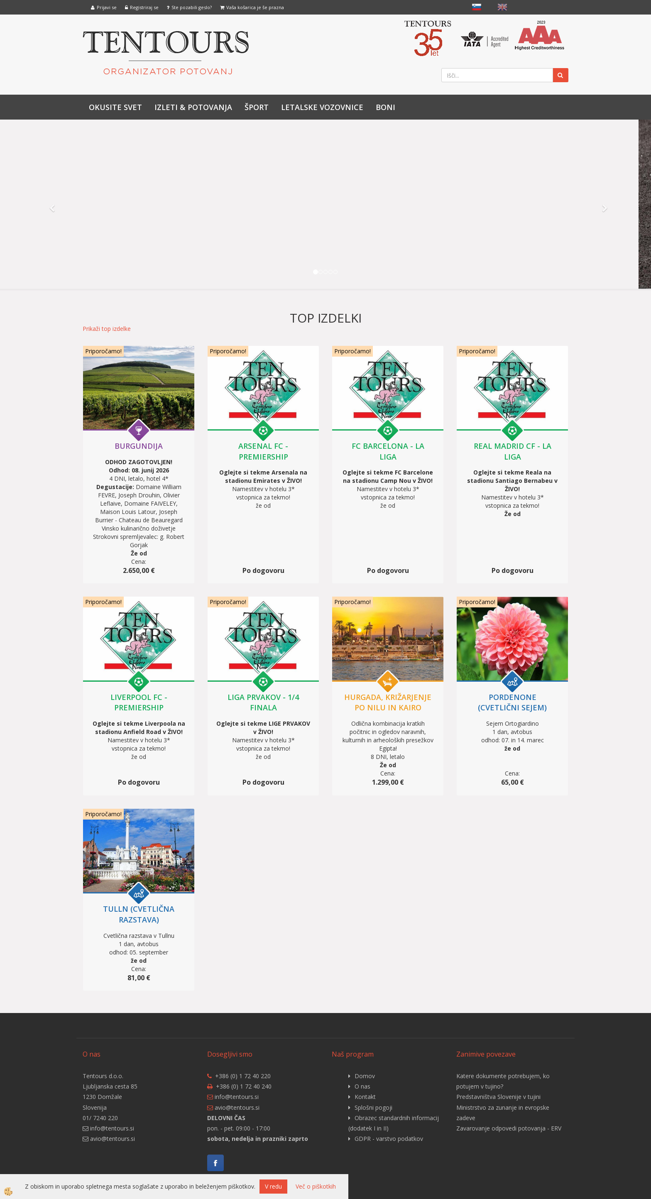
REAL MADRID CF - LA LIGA (512, 451)
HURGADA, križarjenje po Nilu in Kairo (387, 702)
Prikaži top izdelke (107, 329)
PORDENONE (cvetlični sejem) (512, 702)
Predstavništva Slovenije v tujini (498, 1097)
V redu (273, 1186)
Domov (365, 1076)
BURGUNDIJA (139, 446)
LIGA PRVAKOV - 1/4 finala (263, 702)
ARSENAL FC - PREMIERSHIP (263, 451)
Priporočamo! (103, 351)
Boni (385, 107)
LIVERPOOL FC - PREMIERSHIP (138, 702)
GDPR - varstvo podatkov (389, 1139)
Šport (257, 107)
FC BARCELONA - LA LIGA (388, 451)
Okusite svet (115, 107)
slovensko (476, 7)
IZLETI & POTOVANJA (193, 107)
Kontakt (365, 1097)
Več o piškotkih (316, 1186)
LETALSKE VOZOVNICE (322, 107)
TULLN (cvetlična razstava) (138, 914)
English (502, 7)
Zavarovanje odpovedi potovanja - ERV (508, 1128)
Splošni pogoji (373, 1107)
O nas (362, 1086)
